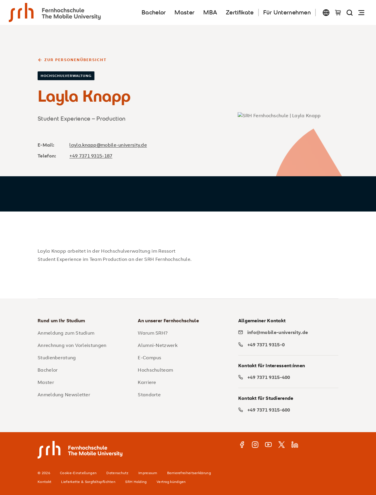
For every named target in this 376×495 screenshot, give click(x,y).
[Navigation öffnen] (361, 12)
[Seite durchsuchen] (349, 12)
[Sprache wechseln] (326, 12)
